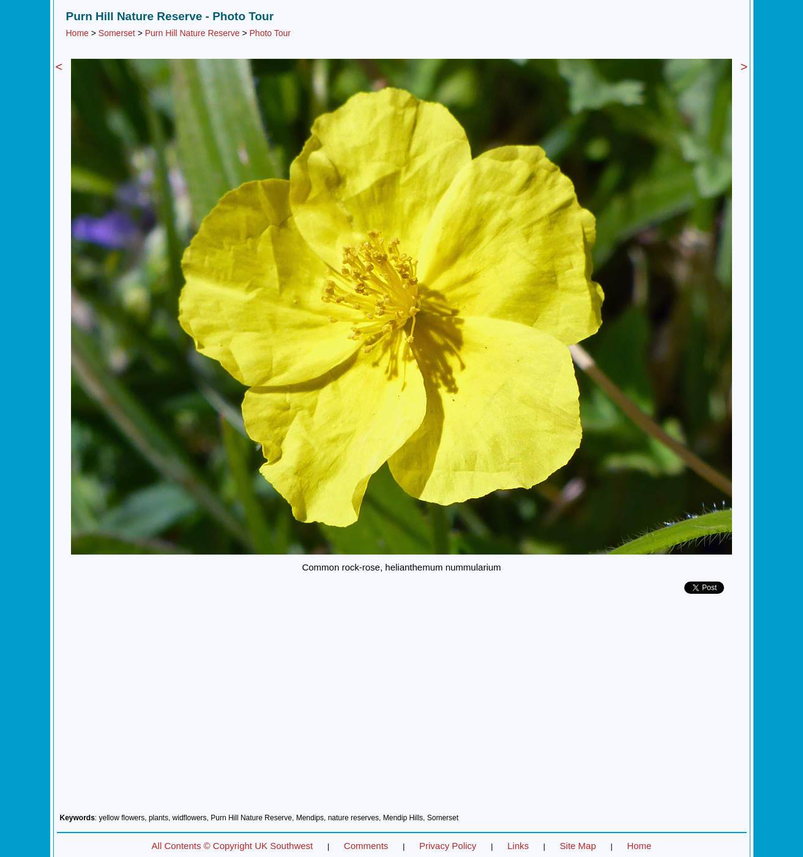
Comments (366, 845)
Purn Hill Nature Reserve (192, 33)
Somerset (117, 33)
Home (77, 33)
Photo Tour (270, 33)
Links (518, 845)
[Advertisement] (402, 708)
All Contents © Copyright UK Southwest (232, 845)
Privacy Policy (447, 845)
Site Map (578, 845)
